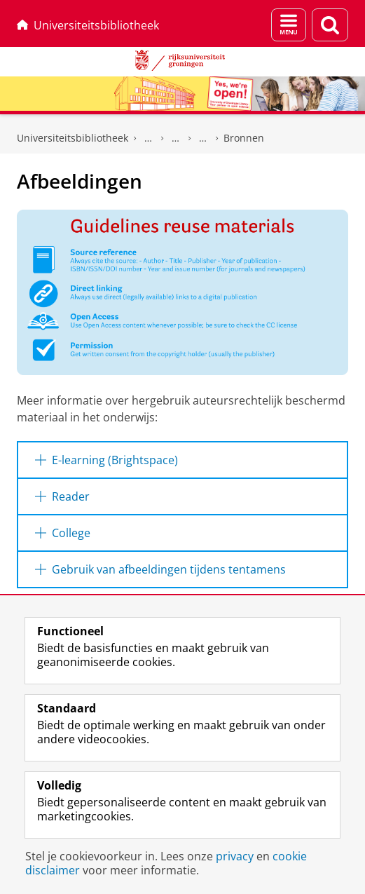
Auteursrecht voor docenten (203, 138)
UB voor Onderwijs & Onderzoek (149, 138)
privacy (235, 856)
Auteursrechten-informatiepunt (176, 138)
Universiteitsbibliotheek (88, 25)
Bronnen (243, 137)
